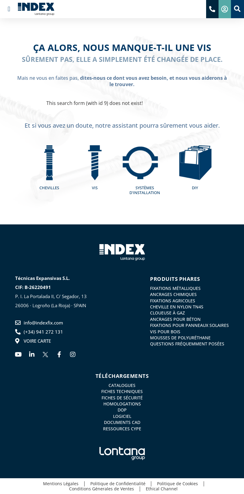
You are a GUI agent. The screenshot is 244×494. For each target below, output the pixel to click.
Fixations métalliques (175, 288)
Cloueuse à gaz (167, 313)
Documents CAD (122, 422)
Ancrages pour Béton (175, 319)
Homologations (122, 404)
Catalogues (122, 385)
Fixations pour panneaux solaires (189, 325)
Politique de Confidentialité (117, 483)
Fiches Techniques (122, 391)
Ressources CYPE (122, 428)
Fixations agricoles (172, 300)
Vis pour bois (165, 331)
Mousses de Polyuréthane (180, 337)
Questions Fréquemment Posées (187, 343)
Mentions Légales (60, 483)
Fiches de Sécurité (122, 397)
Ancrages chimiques (173, 294)
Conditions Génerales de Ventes (101, 488)
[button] (9, 9)
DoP (122, 410)
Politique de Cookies (178, 483)
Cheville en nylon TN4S (176, 307)
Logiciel (122, 416)
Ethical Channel (162, 488)
